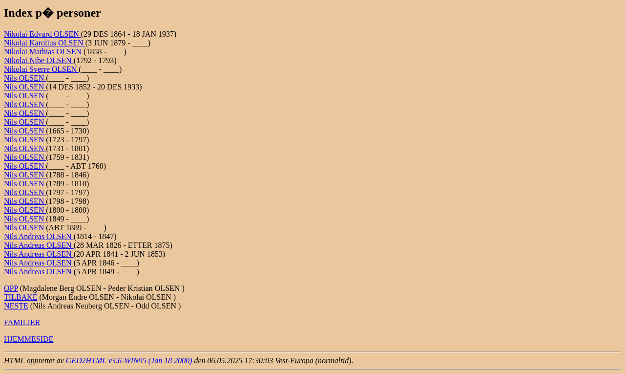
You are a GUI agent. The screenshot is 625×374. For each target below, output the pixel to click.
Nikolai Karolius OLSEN (44, 43)
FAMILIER (22, 322)
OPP (11, 288)
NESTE (16, 306)
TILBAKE (20, 297)
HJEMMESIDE (28, 339)
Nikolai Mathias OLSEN (43, 51)
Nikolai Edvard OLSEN (42, 34)
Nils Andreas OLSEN (39, 236)
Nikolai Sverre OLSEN (41, 69)
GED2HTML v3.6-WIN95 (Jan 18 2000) (129, 360)
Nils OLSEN (25, 78)
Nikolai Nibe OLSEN (39, 60)
